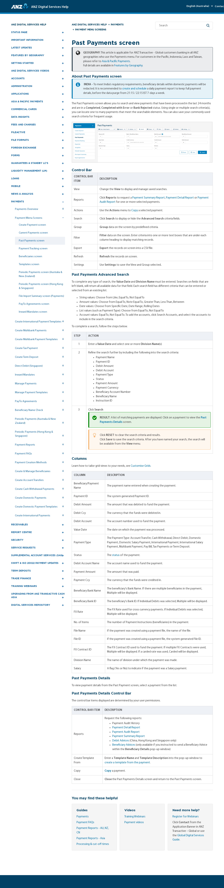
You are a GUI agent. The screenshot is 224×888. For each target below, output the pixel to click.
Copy (134, 210)
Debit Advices (120, 740)
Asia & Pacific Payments (116, 61)
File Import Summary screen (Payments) (41, 296)
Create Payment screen (32, 225)
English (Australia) (198, 6)
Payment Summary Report (148, 197)
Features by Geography (128, 65)
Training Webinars (134, 816)
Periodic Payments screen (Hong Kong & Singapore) (41, 286)
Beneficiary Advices (123, 745)
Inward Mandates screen (33, 311)
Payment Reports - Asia (91, 838)
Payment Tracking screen (33, 248)
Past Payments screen (31, 240)
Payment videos (134, 822)
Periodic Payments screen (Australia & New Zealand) (40, 274)
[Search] (184, 25)
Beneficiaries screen (30, 256)
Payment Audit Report (126, 732)
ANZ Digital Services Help (28, 24)
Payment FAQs (85, 822)
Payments (117, 24)
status (116, 555)
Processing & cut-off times (93, 844)
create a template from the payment (127, 762)
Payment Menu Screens (90, 29)
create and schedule (134, 88)
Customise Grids (141, 466)
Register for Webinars (185, 816)
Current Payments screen (33, 232)
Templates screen (29, 264)
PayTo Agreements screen (34, 304)
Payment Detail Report (180, 197)
